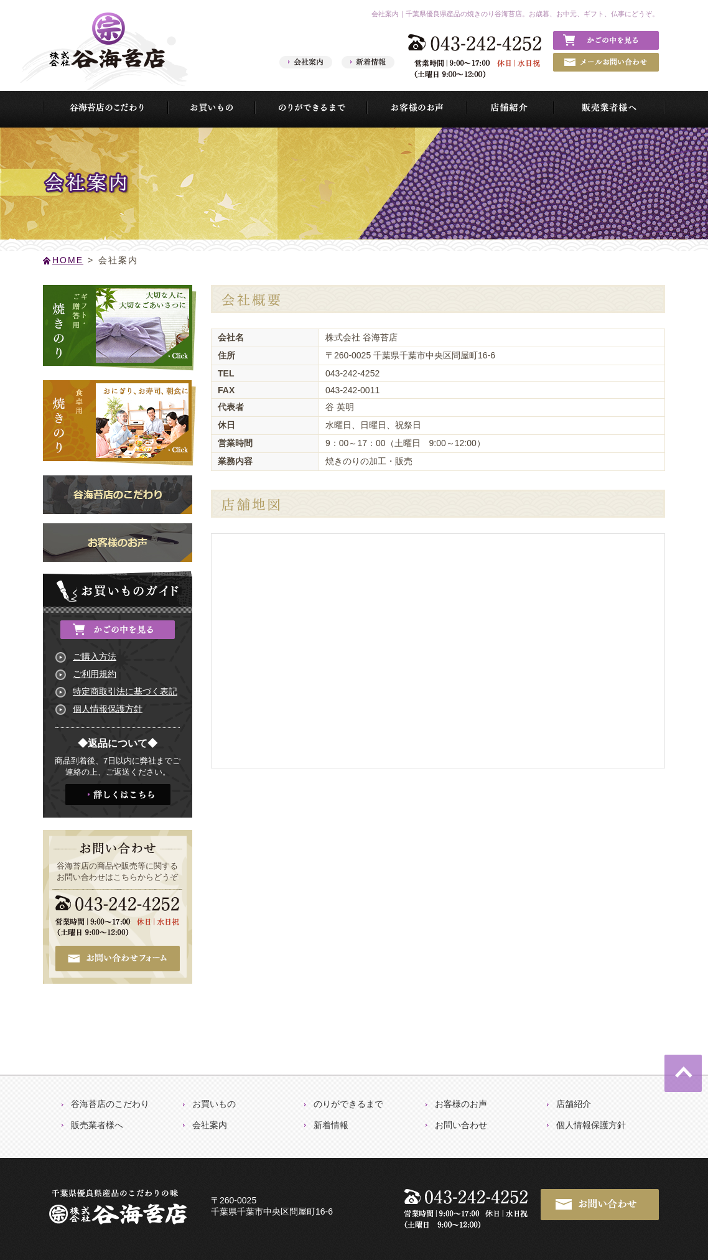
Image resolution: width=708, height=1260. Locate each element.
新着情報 (331, 1125)
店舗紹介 (573, 1104)
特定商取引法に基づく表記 (125, 691)
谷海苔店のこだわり (110, 1104)
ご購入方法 (94, 656)
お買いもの (214, 1104)
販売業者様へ (97, 1125)
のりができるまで (348, 1104)
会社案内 (209, 1125)
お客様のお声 (461, 1104)
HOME (67, 260)
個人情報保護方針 (107, 709)
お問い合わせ (461, 1125)
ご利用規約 (94, 674)
